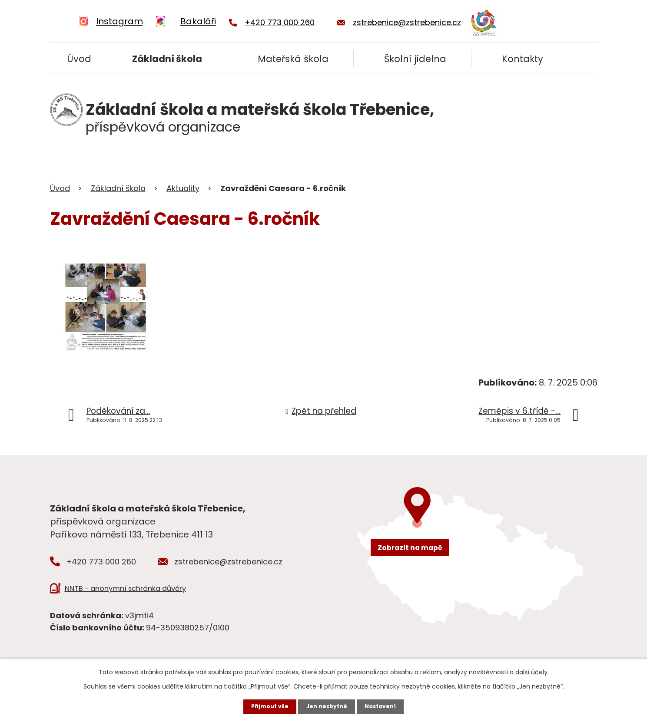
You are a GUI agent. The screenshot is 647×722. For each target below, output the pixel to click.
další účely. (532, 669)
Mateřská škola (293, 59)
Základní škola (167, 59)
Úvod (79, 59)
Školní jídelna (415, 59)
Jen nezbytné (327, 705)
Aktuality (182, 188)
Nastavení (386, 705)
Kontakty (522, 59)
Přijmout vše (264, 705)
